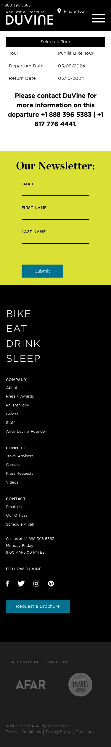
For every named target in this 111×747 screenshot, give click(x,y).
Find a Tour (75, 11)
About (11, 387)
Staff (10, 422)
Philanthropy (17, 405)
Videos (12, 482)
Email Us (14, 507)
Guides (12, 414)
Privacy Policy (58, 732)
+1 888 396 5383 (15, 5)
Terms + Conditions (23, 732)
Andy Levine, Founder (26, 431)
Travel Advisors (19, 456)
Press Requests (19, 473)
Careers (13, 464)
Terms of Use (87, 732)
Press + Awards (20, 396)
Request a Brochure (25, 12)
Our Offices (16, 515)
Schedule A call (20, 524)
